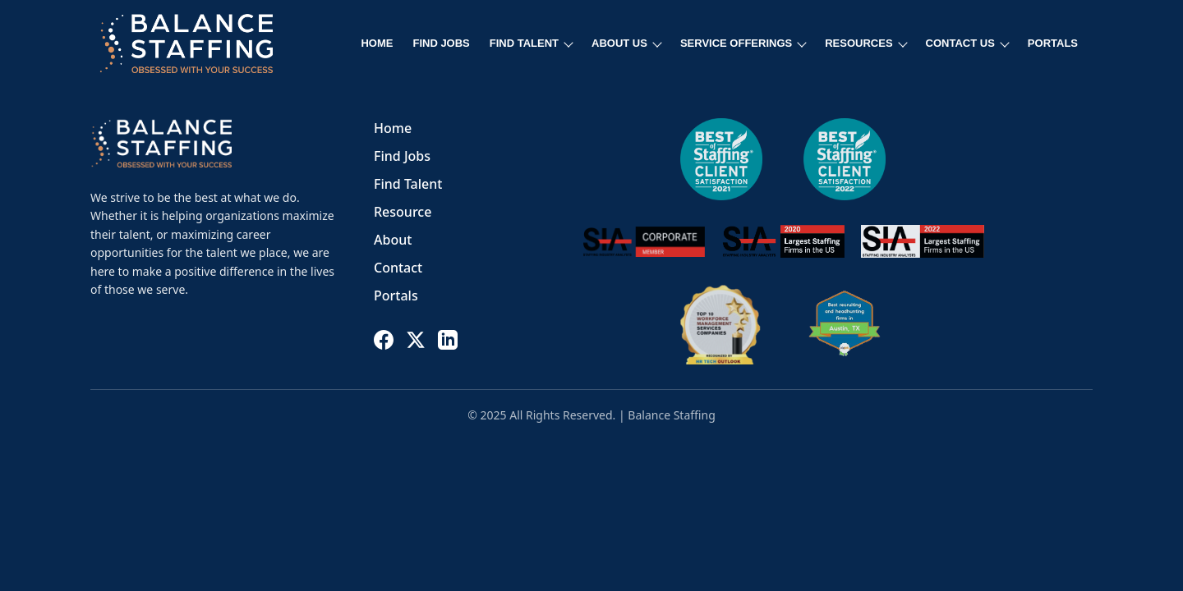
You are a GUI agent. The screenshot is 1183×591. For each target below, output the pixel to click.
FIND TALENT (531, 43)
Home (393, 128)
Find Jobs (402, 156)
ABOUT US (627, 43)
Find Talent (408, 184)
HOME (377, 43)
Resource (402, 212)
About (393, 240)
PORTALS (1053, 43)
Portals (396, 295)
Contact (398, 268)
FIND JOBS (440, 43)
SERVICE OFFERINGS (743, 43)
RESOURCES (866, 43)
